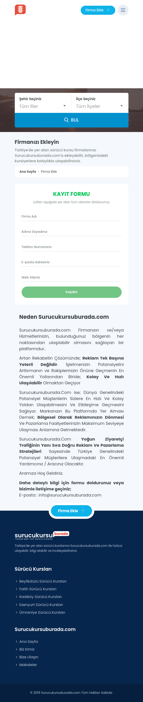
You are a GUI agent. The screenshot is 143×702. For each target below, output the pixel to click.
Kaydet (71, 292)
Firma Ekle (97, 10)
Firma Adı (29, 216)
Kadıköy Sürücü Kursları (38, 596)
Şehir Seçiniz (30, 98)
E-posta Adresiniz (36, 262)
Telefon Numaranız (37, 247)
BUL (71, 120)
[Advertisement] (71, 54)
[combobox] (43, 106)
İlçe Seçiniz (85, 98)
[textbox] (43, 106)
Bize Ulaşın (26, 657)
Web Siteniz (31, 277)
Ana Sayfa (26, 641)
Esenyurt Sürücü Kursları (39, 604)
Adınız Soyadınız (35, 231)
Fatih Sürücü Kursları (35, 589)
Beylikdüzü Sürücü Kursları (41, 581)
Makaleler (26, 664)
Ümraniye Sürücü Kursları (40, 612)
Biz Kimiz (25, 649)
